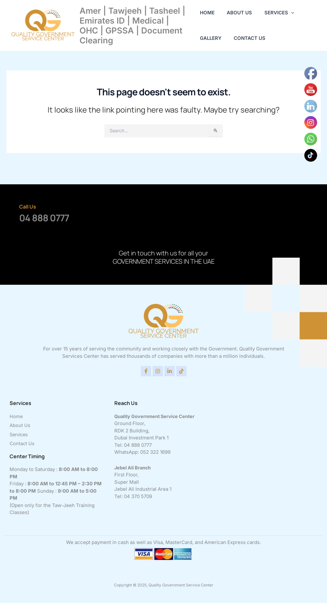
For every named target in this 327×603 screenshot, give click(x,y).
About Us (236, 13)
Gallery (211, 38)
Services (274, 13)
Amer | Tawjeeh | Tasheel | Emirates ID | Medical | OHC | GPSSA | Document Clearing (132, 26)
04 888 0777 (44, 216)
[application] (286, 13)
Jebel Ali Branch (133, 466)
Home (207, 13)
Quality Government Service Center (156, 415)
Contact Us (247, 38)
